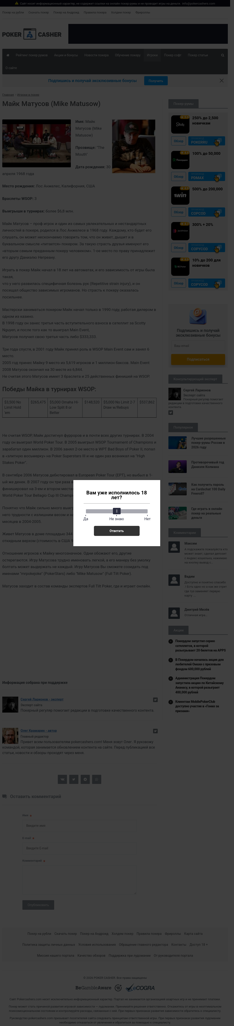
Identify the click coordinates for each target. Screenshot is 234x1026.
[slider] (117, 511)
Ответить (116, 531)
